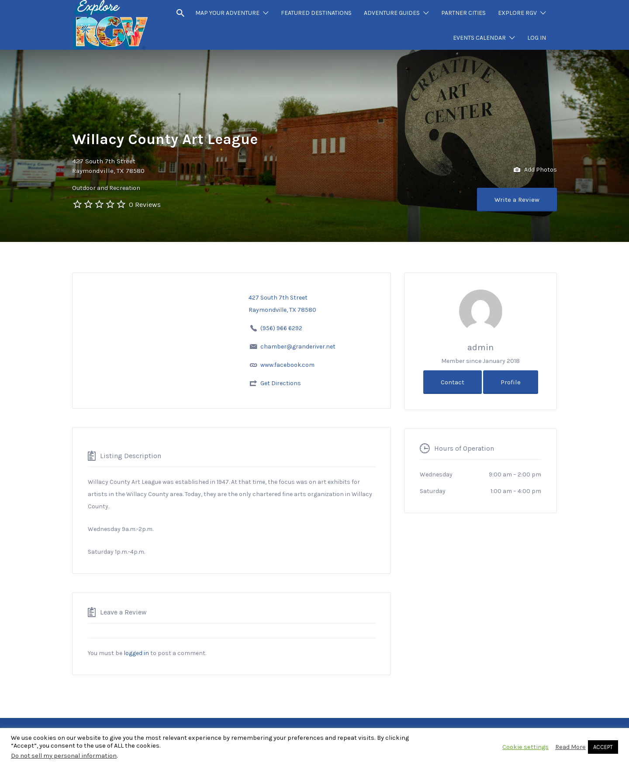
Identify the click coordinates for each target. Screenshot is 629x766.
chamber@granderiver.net (297, 346)
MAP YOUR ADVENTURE (227, 13)
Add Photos (535, 170)
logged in (136, 653)
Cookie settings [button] (525, 747)
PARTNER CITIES (463, 13)
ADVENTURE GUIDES (392, 13)
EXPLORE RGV (517, 13)
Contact (452, 382)
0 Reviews (145, 204)
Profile (511, 382)
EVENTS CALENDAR (479, 37)
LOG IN (536, 37)
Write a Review (516, 200)
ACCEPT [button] (603, 747)
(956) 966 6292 (281, 328)
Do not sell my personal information (64, 755)
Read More (570, 747)
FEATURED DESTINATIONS (316, 13)
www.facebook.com (287, 365)
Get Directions (280, 383)
